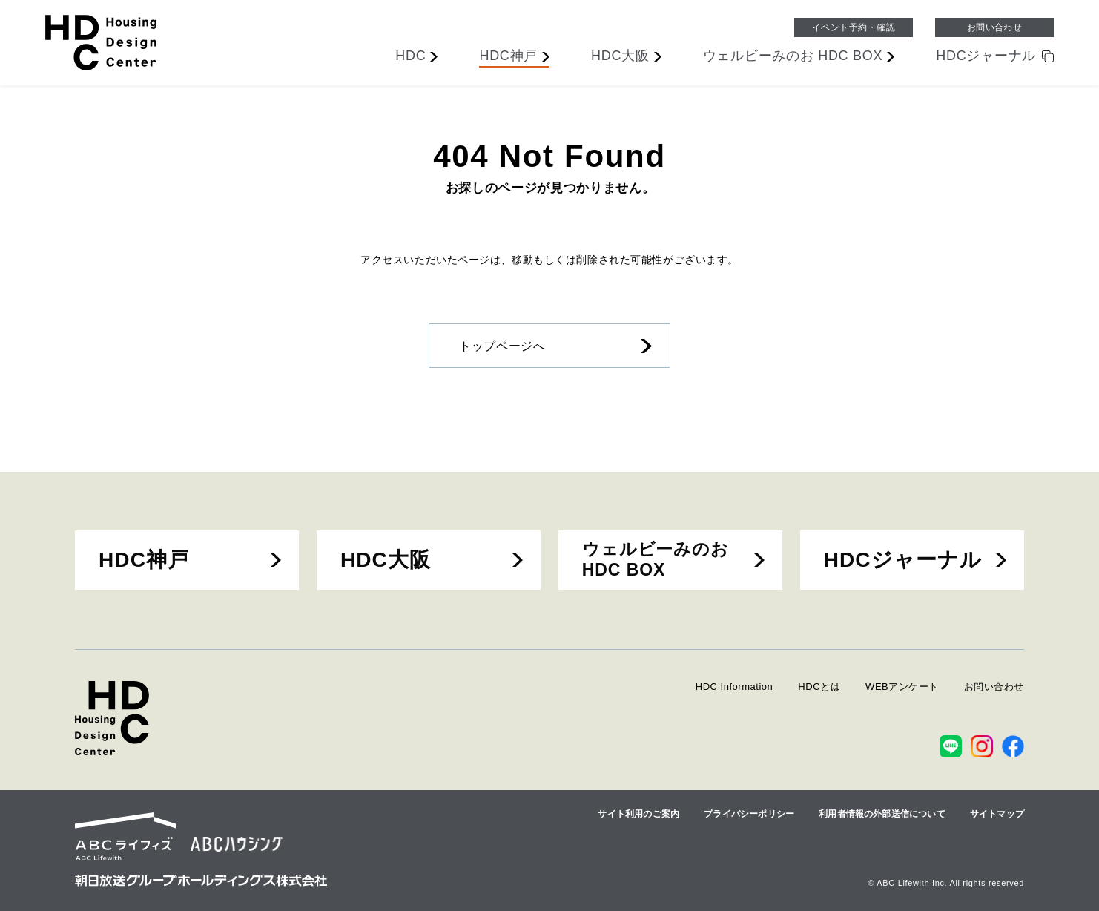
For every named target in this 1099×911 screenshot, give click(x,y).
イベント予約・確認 (853, 27)
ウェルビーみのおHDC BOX (655, 559)
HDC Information (734, 686)
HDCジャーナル (903, 559)
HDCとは (819, 686)
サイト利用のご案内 (638, 814)
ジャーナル (986, 55)
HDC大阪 (385, 559)
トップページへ (502, 346)
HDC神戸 (144, 559)
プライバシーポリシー (749, 814)
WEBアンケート (902, 686)
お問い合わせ (995, 27)
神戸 (508, 55)
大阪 (620, 55)
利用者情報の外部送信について (882, 814)
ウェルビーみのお (793, 55)
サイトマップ (997, 814)
